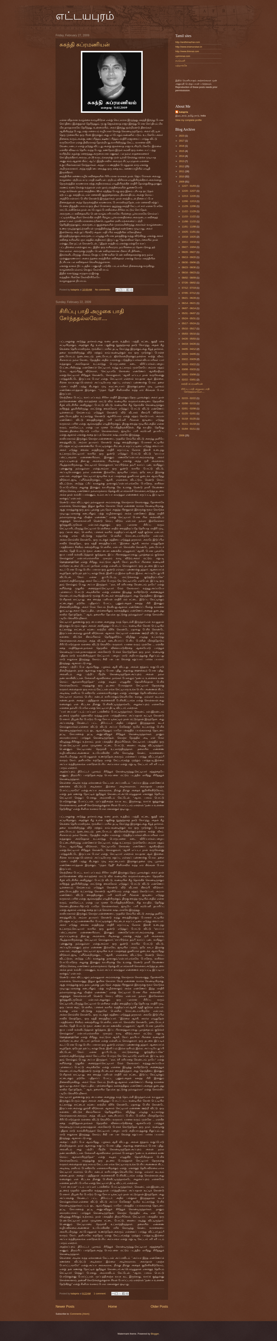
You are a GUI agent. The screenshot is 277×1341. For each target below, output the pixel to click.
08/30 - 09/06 (189, 262)
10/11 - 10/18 (189, 242)
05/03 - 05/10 (189, 333)
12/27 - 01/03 (189, 185)
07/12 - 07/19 (189, 287)
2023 (182, 135)
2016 (182, 145)
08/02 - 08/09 (189, 277)
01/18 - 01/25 (189, 418)
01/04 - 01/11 (189, 428)
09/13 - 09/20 (189, 257)
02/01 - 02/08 (189, 408)
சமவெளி (180, 60)
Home (112, 1306)
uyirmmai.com (182, 56)
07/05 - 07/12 (189, 293)
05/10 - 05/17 (189, 328)
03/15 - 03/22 (189, 364)
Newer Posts (65, 1306)
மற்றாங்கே (181, 65)
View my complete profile (188, 120)
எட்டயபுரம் (85, 16)
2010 (182, 176)
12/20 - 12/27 (189, 190)
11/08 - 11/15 (189, 221)
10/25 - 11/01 (189, 231)
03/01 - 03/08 (189, 374)
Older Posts (159, 1306)
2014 (182, 156)
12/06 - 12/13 (189, 201)
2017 (182, 140)
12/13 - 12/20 (189, 196)
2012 (182, 166)
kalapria (183, 112)
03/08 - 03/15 (189, 369)
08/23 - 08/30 (189, 267)
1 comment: (100, 1293)
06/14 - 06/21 (189, 303)
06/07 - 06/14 (189, 308)
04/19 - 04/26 (189, 343)
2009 (182, 181)
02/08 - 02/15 (189, 403)
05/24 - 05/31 (189, 318)
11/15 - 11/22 (189, 216)
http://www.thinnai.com (187, 51)
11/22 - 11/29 (189, 211)
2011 (182, 171)
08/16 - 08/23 (189, 272)
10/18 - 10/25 (189, 236)
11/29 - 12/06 (189, 206)
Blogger (155, 1333)
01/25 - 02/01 (189, 413)
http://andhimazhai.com (187, 42)
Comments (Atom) (79, 1313)
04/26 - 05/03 (189, 338)
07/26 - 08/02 (189, 282)
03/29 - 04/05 (189, 354)
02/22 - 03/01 (189, 379)
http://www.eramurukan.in (188, 46)
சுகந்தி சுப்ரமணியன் (84, 44)
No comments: (103, 289)
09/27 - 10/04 (189, 247)
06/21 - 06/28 (189, 298)
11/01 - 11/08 (189, 226)
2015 (182, 151)
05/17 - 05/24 (189, 323)
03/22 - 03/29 (189, 359)
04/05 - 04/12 (189, 349)
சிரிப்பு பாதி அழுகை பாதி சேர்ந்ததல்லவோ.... (195, 390)
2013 (182, 161)
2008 (182, 435)
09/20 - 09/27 (189, 252)
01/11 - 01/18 (189, 423)
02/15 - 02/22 (189, 398)
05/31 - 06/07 (189, 313)
